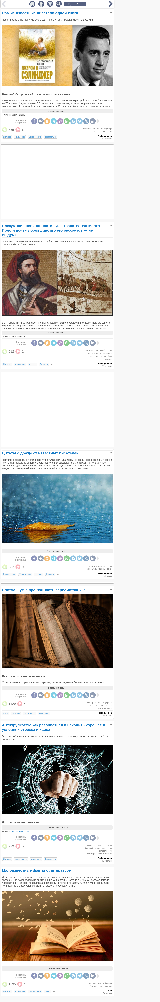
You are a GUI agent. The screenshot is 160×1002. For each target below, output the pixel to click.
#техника (101, 848)
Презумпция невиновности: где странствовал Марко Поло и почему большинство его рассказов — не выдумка (51, 230)
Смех (5, 714)
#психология (91, 845)
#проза (97, 132)
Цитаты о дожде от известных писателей (40, 453)
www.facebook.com (20, 831)
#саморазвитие (105, 845)
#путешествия (91, 350)
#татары (108, 359)
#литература (106, 129)
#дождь (101, 566)
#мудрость (107, 703)
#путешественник (104, 353)
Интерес (7, 137)
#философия (90, 848)
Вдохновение (35, 137)
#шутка (109, 705)
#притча (93, 705)
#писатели (87, 129)
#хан (110, 356)
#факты (92, 983)
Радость (44, 364)
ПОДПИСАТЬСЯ (75, 4)
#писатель (92, 569)
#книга (97, 129)
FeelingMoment (105, 136)
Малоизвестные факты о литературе (36, 870)
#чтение (108, 983)
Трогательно (50, 137)
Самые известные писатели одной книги (40, 13)
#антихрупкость (105, 851)
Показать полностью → (57, 111)
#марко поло (94, 356)
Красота (32, 364)
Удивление (20, 137)
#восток (91, 353)
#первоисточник (105, 708)
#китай (102, 350)
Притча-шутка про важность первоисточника (44, 590)
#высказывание (105, 569)
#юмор (90, 703)
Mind (110, 991)
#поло (104, 356)
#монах (98, 703)
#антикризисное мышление (99, 854)
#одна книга (107, 132)
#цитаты (93, 566)
